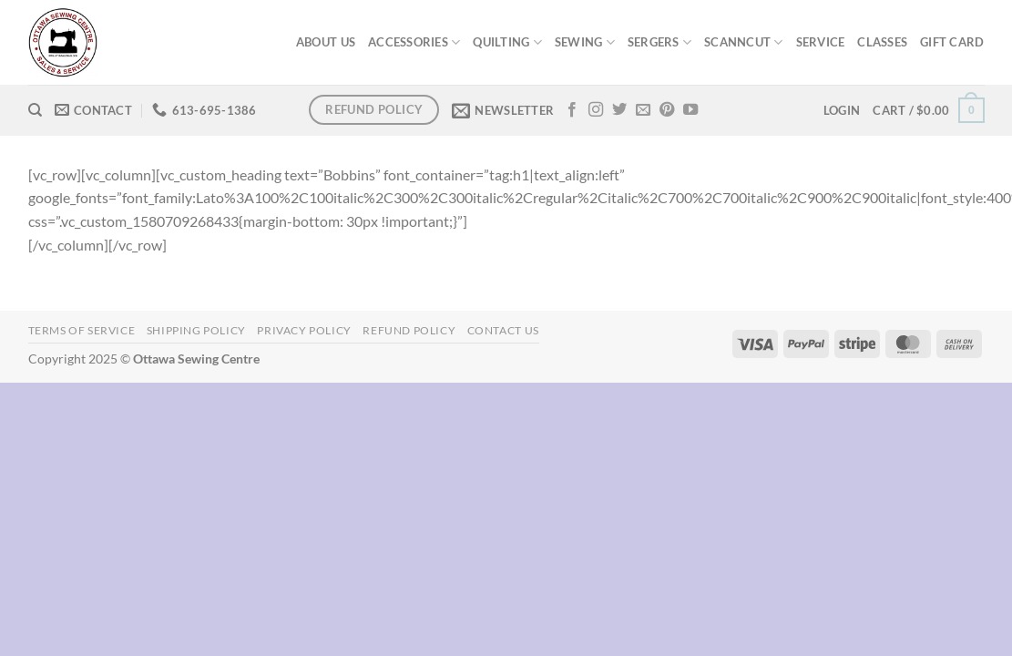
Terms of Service (82, 330)
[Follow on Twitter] (619, 110)
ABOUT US (325, 42)
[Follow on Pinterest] (666, 110)
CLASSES (882, 42)
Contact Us (503, 330)
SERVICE (820, 42)
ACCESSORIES (414, 42)
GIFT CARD (952, 42)
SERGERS (659, 42)
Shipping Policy (196, 330)
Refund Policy (409, 330)
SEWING (585, 42)
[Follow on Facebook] (572, 110)
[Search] (35, 110)
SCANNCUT (743, 42)
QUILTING (507, 42)
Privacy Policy (304, 330)
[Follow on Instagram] (595, 110)
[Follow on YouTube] (690, 110)
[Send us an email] (643, 110)
